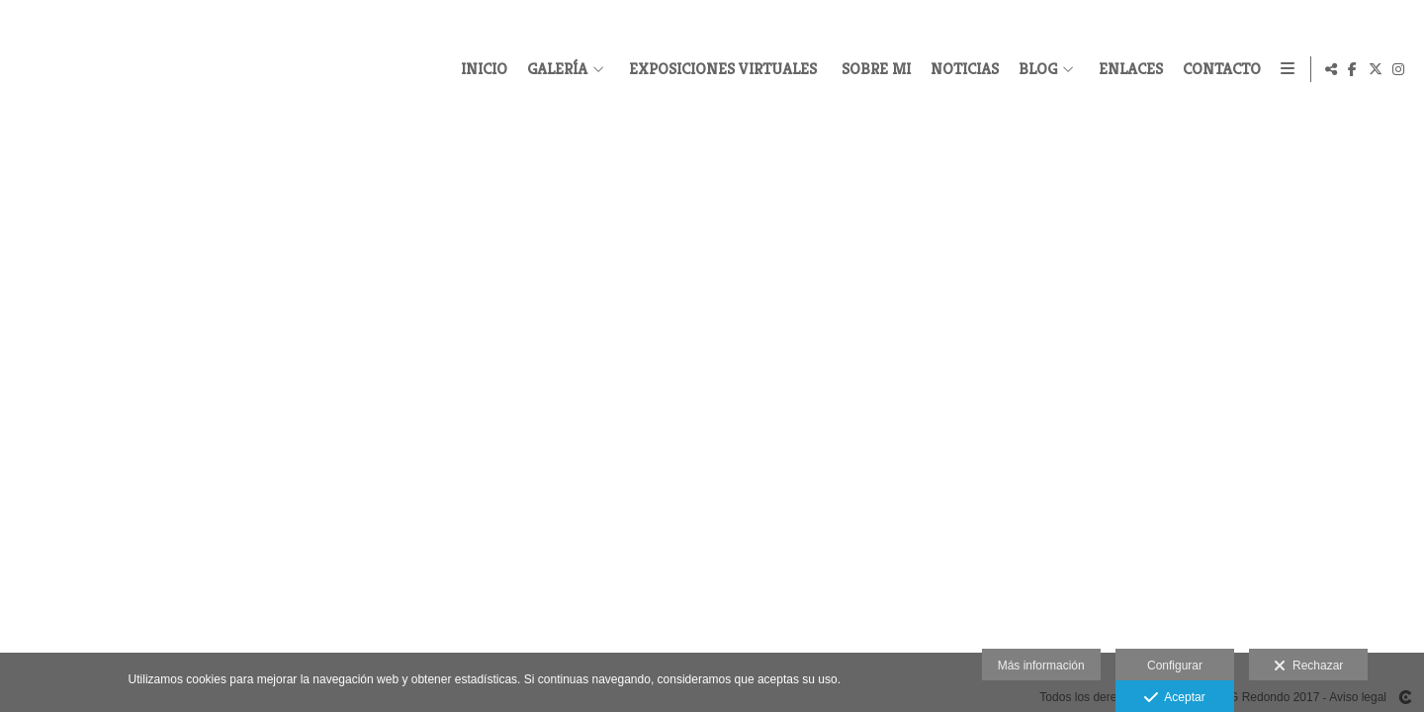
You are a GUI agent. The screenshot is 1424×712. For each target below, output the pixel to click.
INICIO (480, 69)
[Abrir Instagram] (1398, 69)
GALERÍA (553, 69)
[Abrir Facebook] (1353, 69)
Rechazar (1308, 666)
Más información (1041, 665)
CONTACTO (1218, 69)
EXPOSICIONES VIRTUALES (719, 69)
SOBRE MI (872, 69)
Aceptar (1174, 698)
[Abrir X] (1375, 69)
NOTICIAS (961, 69)
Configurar (1174, 665)
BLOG (1034, 69)
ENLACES (1127, 69)
